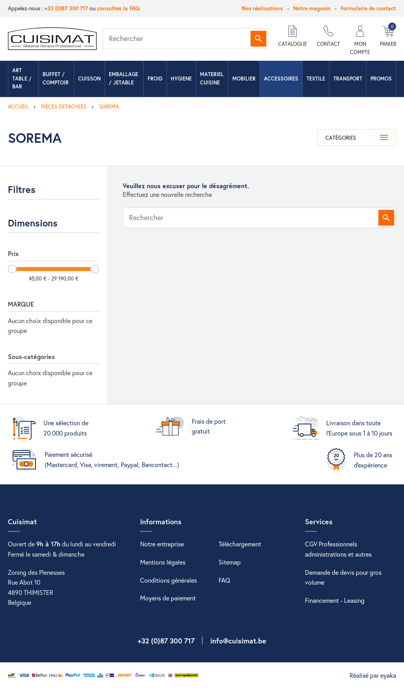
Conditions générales (168, 580)
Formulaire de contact (368, 8)
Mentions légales (162, 562)
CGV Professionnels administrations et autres (338, 549)
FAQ (224, 580)
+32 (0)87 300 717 (66, 8)
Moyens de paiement (168, 598)
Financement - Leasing (335, 600)
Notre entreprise (162, 544)
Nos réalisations (262, 8)
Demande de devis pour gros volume (343, 577)
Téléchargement (240, 544)
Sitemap (230, 562)
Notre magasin (312, 8)
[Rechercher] (185, 38)
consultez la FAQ (118, 8)
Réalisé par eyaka (373, 675)
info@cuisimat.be (238, 640)
